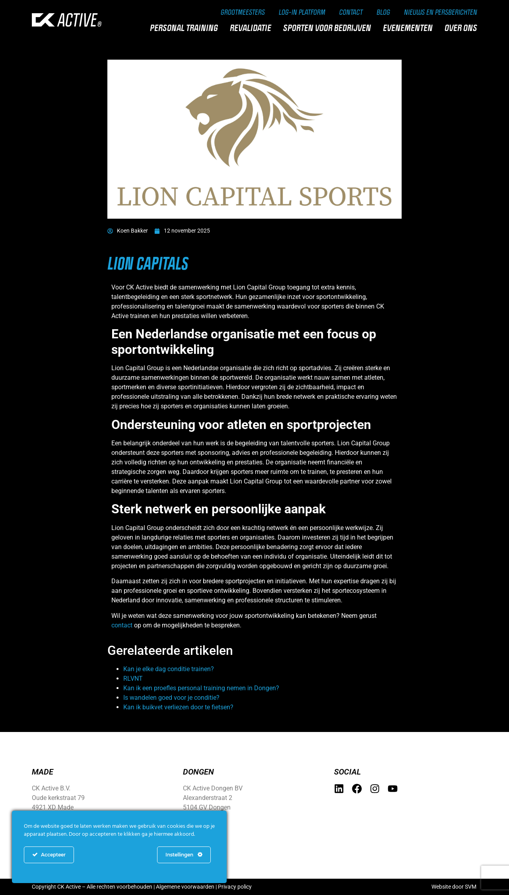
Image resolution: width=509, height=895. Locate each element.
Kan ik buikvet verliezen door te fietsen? (178, 707)
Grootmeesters (243, 12)
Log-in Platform (302, 12)
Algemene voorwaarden (185, 886)
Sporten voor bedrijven (329, 28)
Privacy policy (235, 886)
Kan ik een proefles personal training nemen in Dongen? (201, 688)
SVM (470, 886)
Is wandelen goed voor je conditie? (171, 697)
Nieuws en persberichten (440, 12)
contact (121, 625)
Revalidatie (252, 28)
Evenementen (410, 28)
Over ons (463, 28)
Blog (383, 12)
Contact (351, 12)
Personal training (186, 28)
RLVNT (133, 678)
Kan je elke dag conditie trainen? (168, 669)
